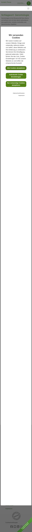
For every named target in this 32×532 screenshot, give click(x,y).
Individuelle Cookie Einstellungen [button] (16, 76)
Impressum (21, 95)
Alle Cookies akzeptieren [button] (16, 68)
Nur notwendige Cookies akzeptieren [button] (16, 84)
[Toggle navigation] (28, 8)
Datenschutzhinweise (19, 93)
